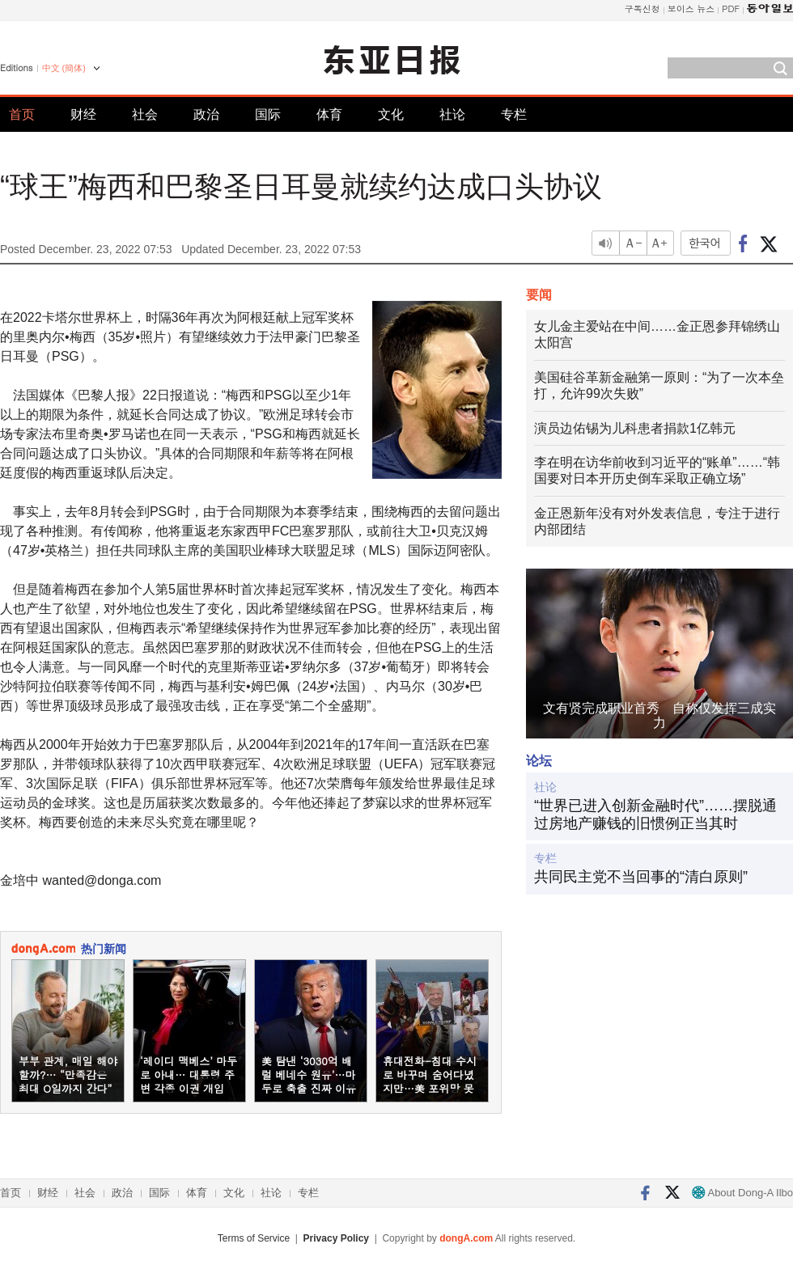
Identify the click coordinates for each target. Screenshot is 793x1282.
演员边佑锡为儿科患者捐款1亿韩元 (635, 428)
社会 (145, 114)
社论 (452, 114)
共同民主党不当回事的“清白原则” (641, 877)
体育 (329, 114)
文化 (391, 114)
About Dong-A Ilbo (742, 1193)
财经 (83, 114)
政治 (206, 114)
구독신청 (642, 8)
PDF (731, 8)
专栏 (514, 114)
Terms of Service (254, 1238)
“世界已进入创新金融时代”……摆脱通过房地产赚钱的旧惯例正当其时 (655, 814)
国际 (268, 114)
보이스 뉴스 (691, 8)
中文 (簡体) (64, 68)
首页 (22, 114)
